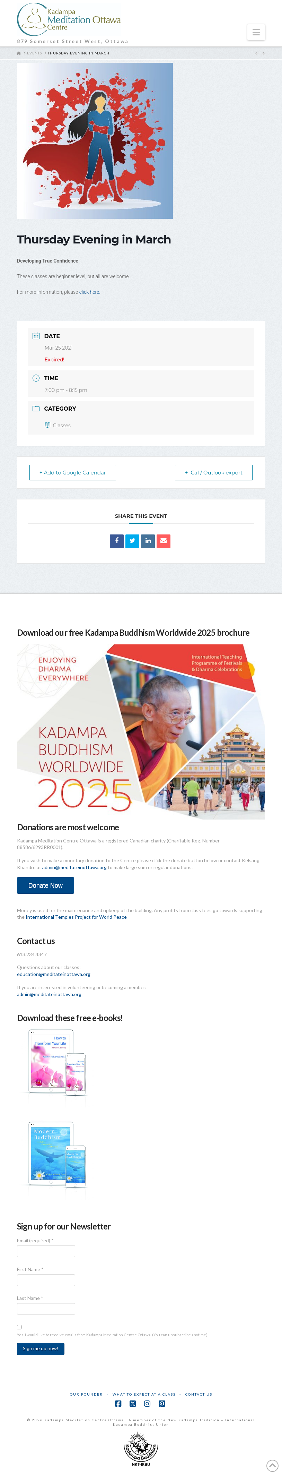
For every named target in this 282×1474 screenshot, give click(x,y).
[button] (256, 32)
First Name (30, 1269)
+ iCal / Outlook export (214, 472)
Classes (58, 425)
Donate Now (45, 885)
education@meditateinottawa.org (53, 974)
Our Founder (86, 1394)
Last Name (30, 1298)
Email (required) (35, 1240)
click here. (89, 292)
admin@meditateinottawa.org (74, 867)
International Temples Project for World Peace (76, 917)
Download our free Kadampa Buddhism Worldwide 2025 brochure (133, 632)
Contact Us (198, 1394)
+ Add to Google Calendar (72, 472)
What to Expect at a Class (144, 1394)
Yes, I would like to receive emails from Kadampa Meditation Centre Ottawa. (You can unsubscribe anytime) (112, 1334)
